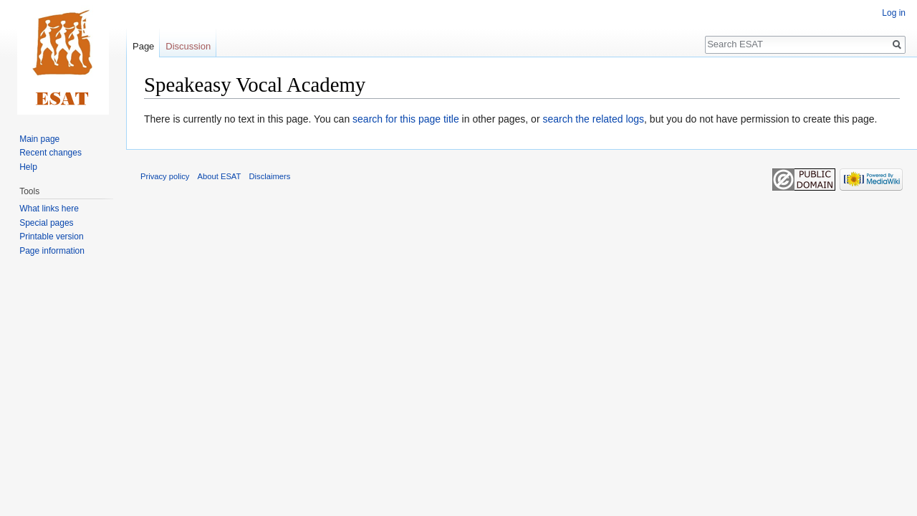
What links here (49, 209)
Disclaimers (270, 176)
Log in (894, 13)
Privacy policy (164, 176)
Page (143, 46)
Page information (52, 251)
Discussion (188, 46)
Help (28, 167)
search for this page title (405, 119)
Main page (39, 139)
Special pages (46, 223)
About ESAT (219, 176)
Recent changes (50, 153)
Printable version (51, 236)
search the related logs (593, 119)
